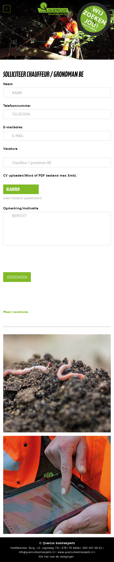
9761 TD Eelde (71, 547)
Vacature (10, 148)
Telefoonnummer (17, 105)
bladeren (13, 189)
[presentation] (35, 259)
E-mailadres (12, 127)
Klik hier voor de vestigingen (56, 556)
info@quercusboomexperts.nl (37, 552)
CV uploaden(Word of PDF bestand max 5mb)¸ (40, 175)
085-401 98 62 (92, 547)
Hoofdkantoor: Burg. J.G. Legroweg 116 (34, 547)
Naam (8, 84)
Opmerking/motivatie (20, 208)
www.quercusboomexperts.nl (76, 552)
